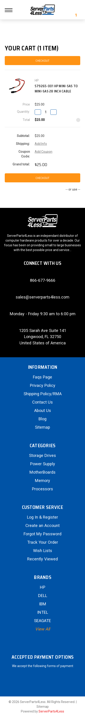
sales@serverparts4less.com (42, 297)
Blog (42, 418)
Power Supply (42, 463)
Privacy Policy (42, 385)
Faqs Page (42, 377)
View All (42, 629)
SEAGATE (42, 620)
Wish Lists (42, 550)
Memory (42, 480)
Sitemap (42, 427)
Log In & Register (42, 517)
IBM (42, 604)
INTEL (42, 612)
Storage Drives (42, 455)
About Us (42, 410)
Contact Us (42, 402)
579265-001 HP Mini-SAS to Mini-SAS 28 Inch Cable (56, 88)
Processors (42, 489)
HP (42, 587)
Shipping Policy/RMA (43, 393)
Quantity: (23, 111)
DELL (42, 595)
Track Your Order (42, 542)
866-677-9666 (42, 280)
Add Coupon (43, 151)
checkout (42, 60)
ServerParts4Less (51, 711)
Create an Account (42, 525)
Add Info (41, 144)
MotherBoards (42, 472)
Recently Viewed (42, 559)
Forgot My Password (42, 533)
